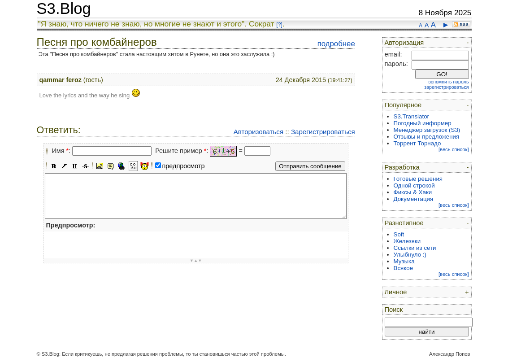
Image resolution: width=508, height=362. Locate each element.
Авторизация (404, 42)
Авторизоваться (258, 131)
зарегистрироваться (446, 87)
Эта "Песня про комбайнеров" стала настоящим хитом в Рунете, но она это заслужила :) (157, 54)
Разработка (402, 167)
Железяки (407, 241)
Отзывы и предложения (427, 136)
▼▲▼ (196, 260)
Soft (399, 234)
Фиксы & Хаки (413, 192)
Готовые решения (418, 178)
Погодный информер (423, 123)
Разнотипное (404, 223)
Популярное (403, 105)
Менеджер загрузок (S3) (427, 129)
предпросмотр (183, 166)
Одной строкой (414, 185)
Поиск (394, 309)
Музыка (404, 261)
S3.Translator (412, 116)
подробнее (336, 43)
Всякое (403, 268)
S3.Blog (64, 8)
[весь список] (454, 149)
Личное (396, 292)
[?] (279, 25)
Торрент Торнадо (417, 143)
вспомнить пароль (448, 81)
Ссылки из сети (415, 247)
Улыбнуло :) (410, 254)
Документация (414, 199)
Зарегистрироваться (323, 131)
